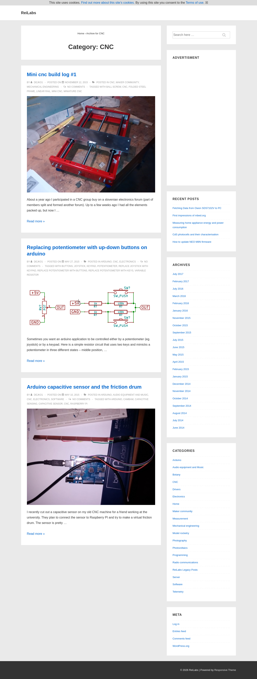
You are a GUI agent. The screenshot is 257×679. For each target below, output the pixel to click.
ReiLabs (28, 13)
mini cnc (57, 91)
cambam (128, 399)
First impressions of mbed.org (189, 215)
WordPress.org (181, 645)
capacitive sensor (51, 403)
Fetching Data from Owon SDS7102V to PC (197, 208)
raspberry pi (78, 403)
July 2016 (178, 288)
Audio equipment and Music (130, 394)
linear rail (43, 91)
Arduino (106, 261)
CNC (112, 82)
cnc (124, 86)
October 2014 (180, 398)
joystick (79, 266)
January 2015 (180, 376)
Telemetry (178, 591)
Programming (180, 555)
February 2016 (181, 303)
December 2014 (182, 383)
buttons (67, 266)
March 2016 (179, 296)
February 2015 (181, 369)
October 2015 (180, 325)
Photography (180, 540)
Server (176, 577)
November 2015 (182, 318)
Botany (176, 474)
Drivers (177, 489)
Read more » (36, 221)
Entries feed (179, 631)
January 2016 (180, 310)
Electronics (127, 261)
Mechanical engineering (43, 86)
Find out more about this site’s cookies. (108, 2)
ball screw (113, 86)
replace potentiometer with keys (111, 270)
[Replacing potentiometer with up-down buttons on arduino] (72, 261)
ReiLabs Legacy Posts (185, 569)
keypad (91, 266)
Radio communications (185, 562)
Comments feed (181, 638)
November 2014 (182, 391)
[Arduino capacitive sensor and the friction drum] (72, 394)
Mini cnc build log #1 (51, 74)
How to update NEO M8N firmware (192, 241)
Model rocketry (181, 533)
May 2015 (178, 354)
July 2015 (178, 339)
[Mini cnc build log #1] (76, 82)
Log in (176, 624)
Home (176, 503)
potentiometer (107, 266)
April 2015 (178, 361)
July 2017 (178, 274)
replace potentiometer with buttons (62, 270)
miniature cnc (73, 91)
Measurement (180, 518)
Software (57, 399)
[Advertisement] (201, 121)
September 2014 (182, 405)
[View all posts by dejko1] (37, 82)
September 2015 (182, 332)
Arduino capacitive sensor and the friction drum (84, 387)
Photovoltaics (180, 547)
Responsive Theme (225, 670)
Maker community (127, 82)
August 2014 (180, 413)
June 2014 (178, 427)
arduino (116, 399)
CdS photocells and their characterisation (195, 234)
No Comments (76, 86)
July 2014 (178, 420)
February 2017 (181, 281)
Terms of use (195, 2)
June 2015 (178, 347)
